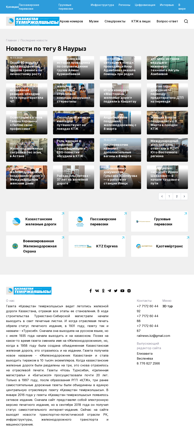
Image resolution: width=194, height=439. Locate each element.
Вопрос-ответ (167, 21)
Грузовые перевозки (66, 6)
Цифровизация (145, 4)
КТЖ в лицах (141, 21)
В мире (182, 6)
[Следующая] (184, 196)
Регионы (124, 4)
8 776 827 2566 (148, 363)
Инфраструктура (102, 4)
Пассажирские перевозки (29, 6)
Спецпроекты (115, 21)
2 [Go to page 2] (177, 196)
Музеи (94, 21)
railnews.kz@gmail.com (153, 336)
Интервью (167, 4)
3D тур (167, 306)
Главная (11, 40)
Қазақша (12, 6)
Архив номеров (71, 21)
